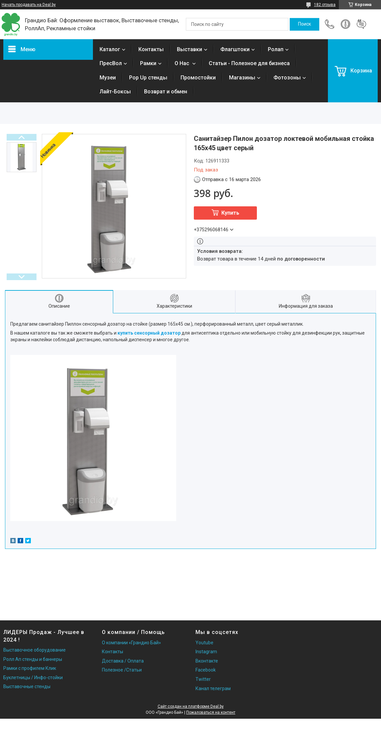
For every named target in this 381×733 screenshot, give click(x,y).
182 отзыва (325, 4)
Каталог (110, 49)
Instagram (206, 651)
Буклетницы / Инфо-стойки (33, 677)
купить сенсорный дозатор (149, 333)
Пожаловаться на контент (210, 712)
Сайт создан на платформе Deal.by (191, 706)
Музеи (108, 77)
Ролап (275, 49)
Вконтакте (206, 661)
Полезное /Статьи (122, 670)
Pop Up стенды (148, 77)
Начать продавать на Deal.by (29, 4)
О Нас (182, 63)
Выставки (189, 49)
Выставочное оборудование (34, 650)
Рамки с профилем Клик (29, 668)
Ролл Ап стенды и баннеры (32, 659)
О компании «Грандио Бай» (131, 642)
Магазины (242, 77)
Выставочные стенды (26, 686)
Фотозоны (287, 77)
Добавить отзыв (361, 24)
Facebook (205, 670)
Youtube (204, 642)
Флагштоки (235, 49)
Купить (230, 213)
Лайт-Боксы (115, 91)
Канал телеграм (213, 688)
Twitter (203, 679)
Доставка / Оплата (123, 661)
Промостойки (198, 77)
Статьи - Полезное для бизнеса (249, 63)
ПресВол (111, 63)
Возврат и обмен (165, 91)
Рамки (148, 63)
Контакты (151, 49)
